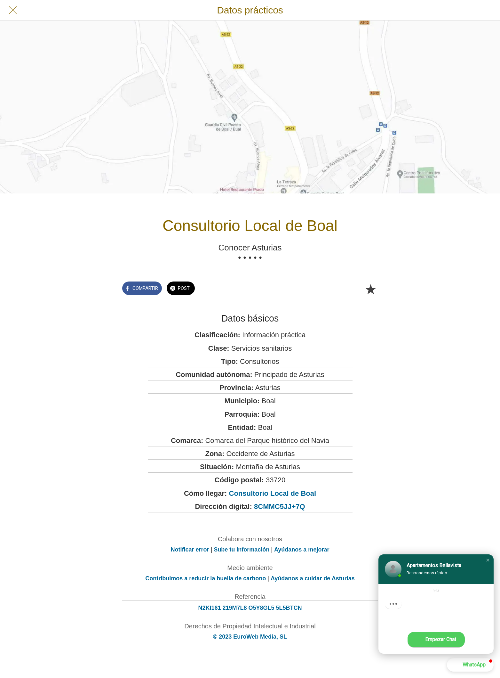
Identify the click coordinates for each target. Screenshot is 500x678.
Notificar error (190, 549)
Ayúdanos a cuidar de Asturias (313, 578)
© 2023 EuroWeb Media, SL (250, 636)
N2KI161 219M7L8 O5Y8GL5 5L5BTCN (250, 608)
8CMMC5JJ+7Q (279, 506)
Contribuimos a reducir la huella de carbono (205, 578)
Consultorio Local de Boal (272, 493)
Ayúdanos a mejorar (301, 549)
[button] (488, 560)
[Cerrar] (13, 10)
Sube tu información (241, 549)
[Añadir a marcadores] (370, 289)
